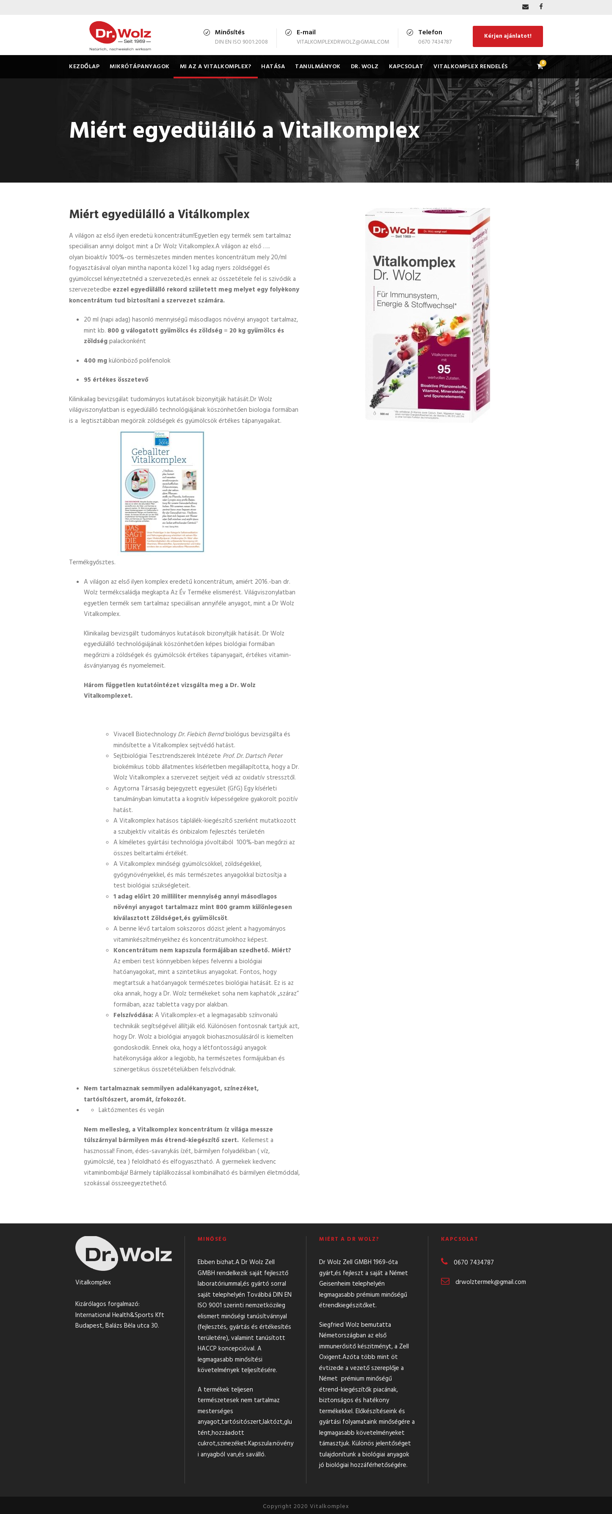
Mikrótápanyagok (140, 67)
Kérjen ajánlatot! (508, 36)
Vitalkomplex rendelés (470, 67)
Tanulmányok (318, 67)
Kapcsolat (406, 67)
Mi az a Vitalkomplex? (215, 67)
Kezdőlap (84, 67)
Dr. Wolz (365, 67)
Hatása (273, 67)
